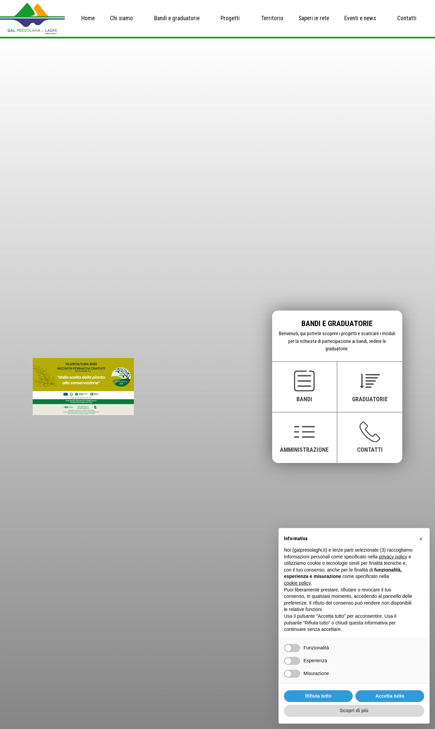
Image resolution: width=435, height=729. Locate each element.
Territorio (272, 18)
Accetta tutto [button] (389, 696)
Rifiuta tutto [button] (318, 696)
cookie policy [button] (297, 583)
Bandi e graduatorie (177, 18)
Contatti (406, 18)
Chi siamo (121, 18)
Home (88, 18)
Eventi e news (360, 18)
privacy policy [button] (393, 556)
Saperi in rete (313, 18)
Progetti (230, 18)
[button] (420, 538)
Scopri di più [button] (354, 710)
